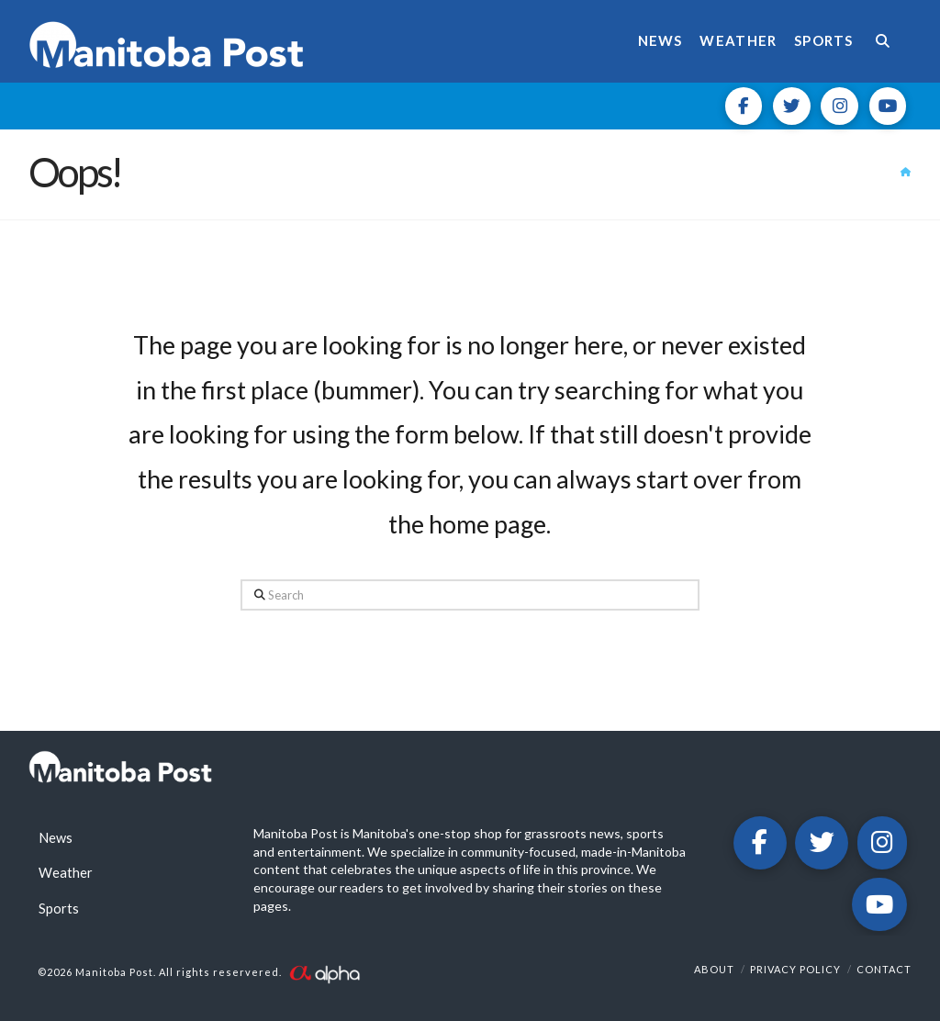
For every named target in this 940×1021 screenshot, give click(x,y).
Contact (884, 969)
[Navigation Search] (887, 41)
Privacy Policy (795, 969)
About (714, 969)
